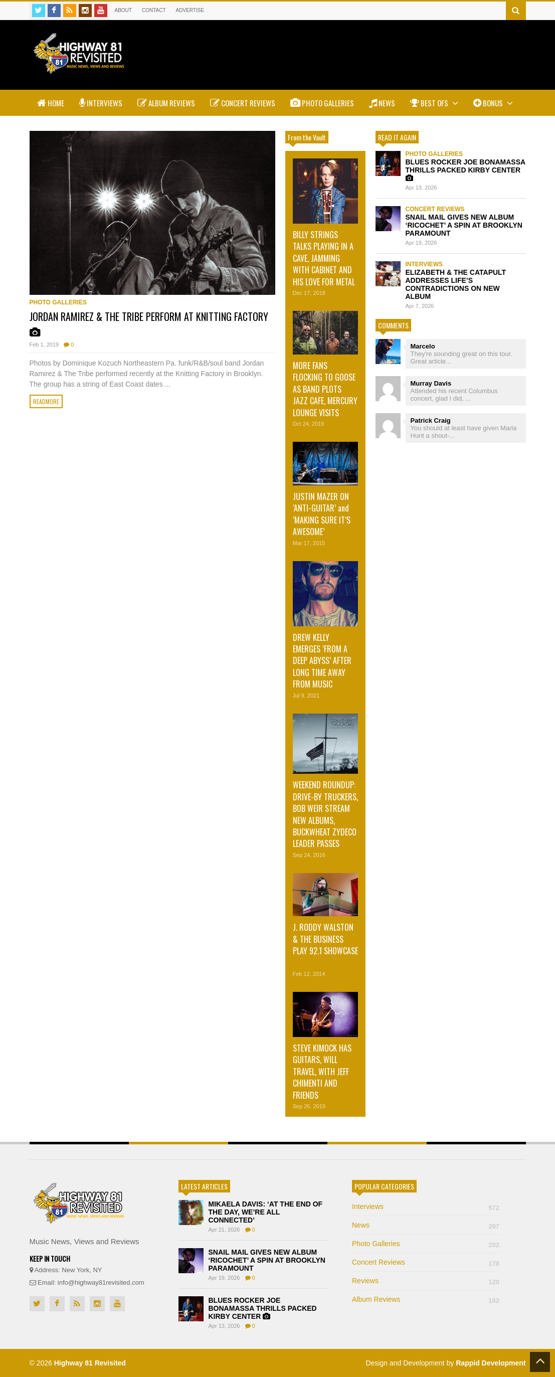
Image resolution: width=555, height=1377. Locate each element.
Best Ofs (434, 102)
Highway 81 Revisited (90, 1363)
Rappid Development (490, 1363)
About (123, 10)
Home (50, 102)
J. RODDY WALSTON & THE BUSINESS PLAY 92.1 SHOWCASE (325, 939)
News (382, 102)
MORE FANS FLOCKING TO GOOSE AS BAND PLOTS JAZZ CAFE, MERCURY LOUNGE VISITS (325, 389)
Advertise (190, 10)
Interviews (100, 102)
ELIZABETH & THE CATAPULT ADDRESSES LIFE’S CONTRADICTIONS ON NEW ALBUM (456, 284)
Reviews (426, 1281)
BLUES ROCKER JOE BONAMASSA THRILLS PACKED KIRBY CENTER (465, 170)
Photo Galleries (322, 102)
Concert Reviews (242, 102)
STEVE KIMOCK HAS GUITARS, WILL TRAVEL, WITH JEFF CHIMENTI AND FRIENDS (322, 1071)
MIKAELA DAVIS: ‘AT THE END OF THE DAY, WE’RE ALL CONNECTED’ (266, 1212)
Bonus (493, 102)
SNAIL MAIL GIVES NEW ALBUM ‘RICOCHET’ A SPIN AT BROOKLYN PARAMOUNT (464, 225)
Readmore (46, 401)
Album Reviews (166, 102)
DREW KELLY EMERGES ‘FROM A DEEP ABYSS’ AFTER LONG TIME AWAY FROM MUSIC (322, 661)
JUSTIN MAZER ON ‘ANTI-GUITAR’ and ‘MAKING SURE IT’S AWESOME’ (321, 514)
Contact (154, 10)
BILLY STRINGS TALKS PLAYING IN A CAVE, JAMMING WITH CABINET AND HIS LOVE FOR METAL (324, 258)
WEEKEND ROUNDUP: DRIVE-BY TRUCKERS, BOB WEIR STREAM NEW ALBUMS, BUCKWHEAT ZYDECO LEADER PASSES (325, 814)
